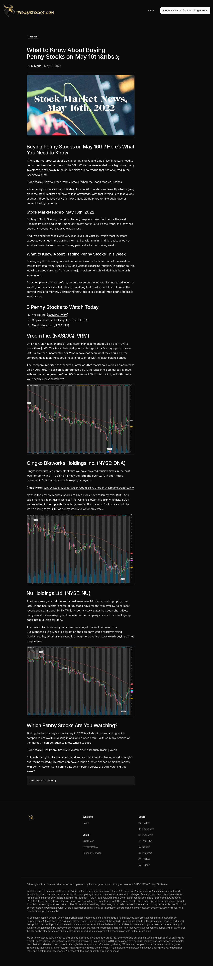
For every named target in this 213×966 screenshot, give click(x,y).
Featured (32, 36)
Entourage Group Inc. (100, 884)
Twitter (144, 823)
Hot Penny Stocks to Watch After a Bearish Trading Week (80, 750)
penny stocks (42, 189)
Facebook (146, 829)
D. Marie (36, 66)
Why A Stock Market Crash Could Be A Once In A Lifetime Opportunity (89, 487)
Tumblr (144, 864)
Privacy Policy (90, 846)
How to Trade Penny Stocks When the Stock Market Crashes (83, 182)
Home (151, 10)
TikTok (144, 858)
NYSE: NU (61, 325)
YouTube (145, 841)
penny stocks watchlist (47, 379)
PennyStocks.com (39, 884)
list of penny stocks (66, 509)
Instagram (145, 835)
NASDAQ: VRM (57, 314)
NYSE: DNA (80, 320)
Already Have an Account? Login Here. (185, 10)
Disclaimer (88, 841)
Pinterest (145, 852)
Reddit (144, 846)
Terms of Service (92, 852)
